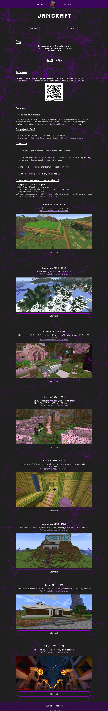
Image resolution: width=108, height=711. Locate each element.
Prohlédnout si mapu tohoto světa (53, 210)
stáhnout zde (52, 401)
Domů (40, 4)
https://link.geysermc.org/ (72, 138)
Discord (72, 28)
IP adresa (34, 28)
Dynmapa (66, 4)
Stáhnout (54, 252)
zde (73, 401)
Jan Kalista (57, 710)
